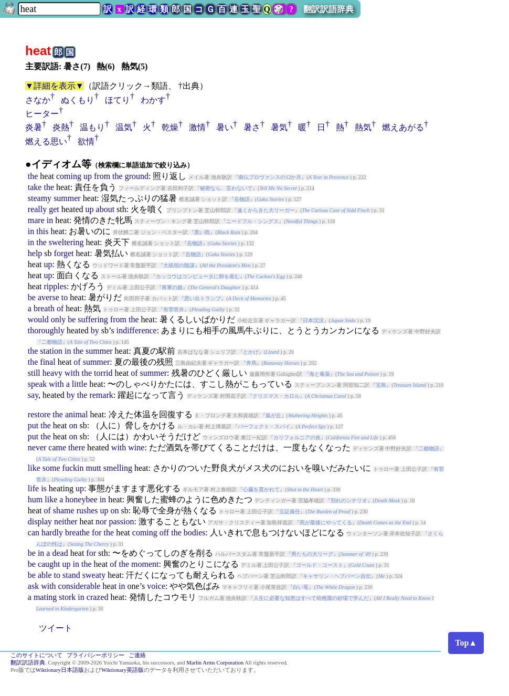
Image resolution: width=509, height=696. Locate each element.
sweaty (93, 575)
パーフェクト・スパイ (264, 426)
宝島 (381, 385)
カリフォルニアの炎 (297, 437)
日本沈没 (313, 320)
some (51, 467)
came (57, 447)
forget (64, 253)
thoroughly (46, 330)
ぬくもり (77, 100)
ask (33, 586)
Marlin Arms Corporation (214, 663)
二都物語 (51, 342)
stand (71, 575)
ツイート (55, 628)
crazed (98, 597)
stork (67, 597)
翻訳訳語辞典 (328, 9)
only (58, 319)
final (47, 361)
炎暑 (33, 127)
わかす (153, 100)
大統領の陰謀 (179, 265)
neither (65, 521)
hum (35, 499)
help (35, 253)
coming (68, 176)
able (45, 575)
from (102, 176)
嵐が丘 (273, 415)
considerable (79, 586)
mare (36, 220)
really (37, 209)
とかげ (251, 352)
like (34, 467)
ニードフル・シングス (252, 221)
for (97, 532)
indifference (136, 330)
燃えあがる (403, 127)
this (42, 231)
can (33, 532)
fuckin (73, 467)
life (33, 488)
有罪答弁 (173, 309)
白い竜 (301, 587)
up (87, 176)
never (37, 447)
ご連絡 (137, 655)
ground (137, 176)
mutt (93, 467)
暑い (224, 127)
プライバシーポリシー (95, 655)
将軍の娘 (172, 287)
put (33, 425)
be (32, 297)
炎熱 (60, 127)
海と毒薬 (319, 374)
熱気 (363, 127)
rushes (87, 510)
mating (45, 597)
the (33, 176)
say (33, 395)
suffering (93, 319)
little (79, 383)
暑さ (251, 127)
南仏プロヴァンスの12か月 (269, 177)
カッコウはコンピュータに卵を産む (198, 276)
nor (101, 521)
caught (49, 564)
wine (136, 447)
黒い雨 (202, 232)
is (44, 488)
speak (37, 383)
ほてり (117, 100)
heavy (52, 372)
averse (48, 297)
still (34, 372)
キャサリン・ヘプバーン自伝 (337, 576)
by (95, 330)
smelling (117, 467)
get (54, 209)
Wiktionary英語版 (122, 670)
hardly (52, 532)
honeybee (81, 499)
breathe (77, 532)
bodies (195, 532)
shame (64, 510)
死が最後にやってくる (326, 522)
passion (121, 521)
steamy (39, 198)
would (38, 319)
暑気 (279, 127)
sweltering (66, 242)
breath (44, 308)
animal (76, 414)
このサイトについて (36, 655)
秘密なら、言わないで (226, 188)
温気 (123, 127)
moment (144, 564)
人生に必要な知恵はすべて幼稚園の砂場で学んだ (311, 598)
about (105, 209)
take (35, 187)
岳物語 (242, 199)
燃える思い (46, 141)
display (40, 521)
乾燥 (170, 127)
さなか (37, 100)
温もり (92, 127)
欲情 (86, 141)
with (72, 372)
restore (39, 414)
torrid (103, 372)
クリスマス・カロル (276, 396)
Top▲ (466, 642)
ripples (55, 286)
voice (156, 586)
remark (101, 395)
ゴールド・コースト (319, 565)
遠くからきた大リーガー (266, 210)
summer (67, 198)
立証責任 (289, 511)
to (64, 297)
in (50, 220)
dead (60, 553)
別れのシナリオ (349, 500)
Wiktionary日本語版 (60, 670)
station (51, 350)
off (164, 532)
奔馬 (251, 363)
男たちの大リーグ (312, 554)
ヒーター (42, 113)
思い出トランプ (202, 298)
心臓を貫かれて (261, 489)
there (76, 447)
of (60, 308)
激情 (197, 127)
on (73, 425)
